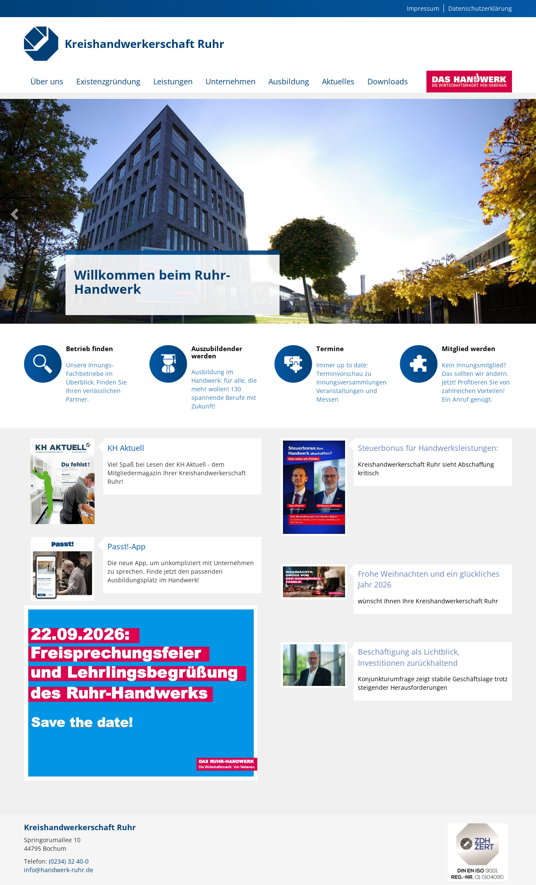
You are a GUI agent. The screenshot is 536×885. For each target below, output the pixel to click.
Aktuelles (338, 81)
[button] (13, 211)
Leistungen (173, 81)
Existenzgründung (108, 81)
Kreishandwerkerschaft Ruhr (144, 43)
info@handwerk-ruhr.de (58, 870)
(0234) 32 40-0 (69, 861)
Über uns (46, 81)
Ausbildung (288, 81)
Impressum (423, 8)
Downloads (387, 81)
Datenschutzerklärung (480, 8)
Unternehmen (230, 81)
